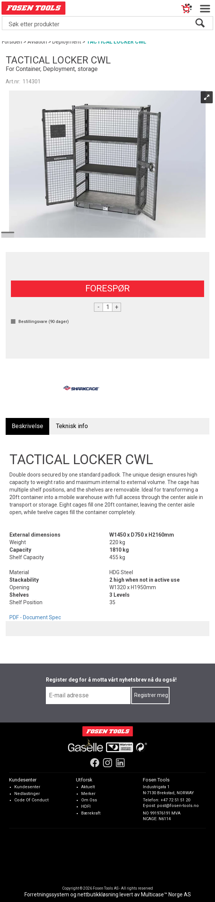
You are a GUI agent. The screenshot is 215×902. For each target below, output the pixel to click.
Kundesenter (27, 786)
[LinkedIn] (120, 762)
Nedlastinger (27, 793)
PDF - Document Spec (35, 617)
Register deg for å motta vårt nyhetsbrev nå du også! (111, 680)
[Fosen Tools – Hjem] (107, 731)
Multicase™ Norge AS (166, 894)
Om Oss (89, 800)
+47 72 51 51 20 (175, 800)
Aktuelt (88, 786)
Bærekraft (90, 813)
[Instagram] (107, 762)
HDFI (86, 806)
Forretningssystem (46, 894)
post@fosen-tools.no (178, 805)
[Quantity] (107, 307)
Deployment (66, 42)
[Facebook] (94, 762)
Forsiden (12, 42)
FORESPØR (107, 288)
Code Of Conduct (31, 800)
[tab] (27, 426)
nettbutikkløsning (97, 894)
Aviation (37, 42)
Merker (88, 793)
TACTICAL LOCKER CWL (116, 42)
